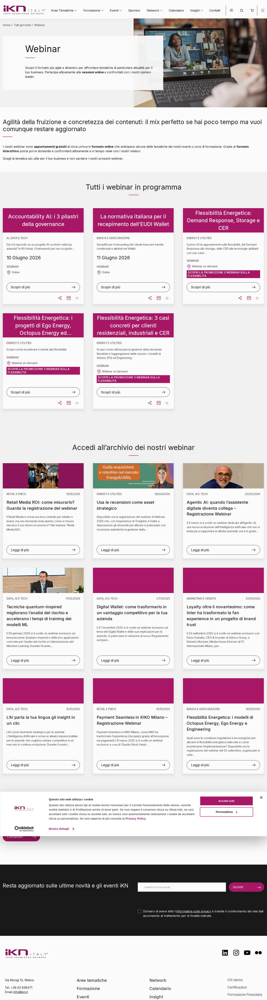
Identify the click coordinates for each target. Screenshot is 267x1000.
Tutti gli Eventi (22, 25)
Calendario (176, 10)
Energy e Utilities (109, 494)
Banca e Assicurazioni (203, 709)
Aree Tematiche (62, 10)
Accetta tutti (226, 964)
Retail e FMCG (16, 494)
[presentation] (166, 899)
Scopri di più (20, 287)
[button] (252, 10)
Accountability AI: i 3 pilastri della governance (43, 220)
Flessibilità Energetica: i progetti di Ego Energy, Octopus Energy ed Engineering (43, 325)
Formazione (91, 10)
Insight (195, 10)
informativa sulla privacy (193, 911)
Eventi (114, 10)
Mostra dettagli (59, 992)
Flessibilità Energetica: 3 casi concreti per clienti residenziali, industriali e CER (133, 325)
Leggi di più (20, 550)
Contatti (214, 10)
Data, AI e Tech (197, 494)
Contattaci (15, 837)
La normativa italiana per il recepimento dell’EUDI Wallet (133, 220)
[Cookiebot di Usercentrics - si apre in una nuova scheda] (24, 993)
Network (153, 10)
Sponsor (134, 10)
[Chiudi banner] (261, 961)
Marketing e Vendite (201, 598)
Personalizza (226, 975)
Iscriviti (238, 887)
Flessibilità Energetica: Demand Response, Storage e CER (223, 220)
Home (6, 25)
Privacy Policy (136, 982)
